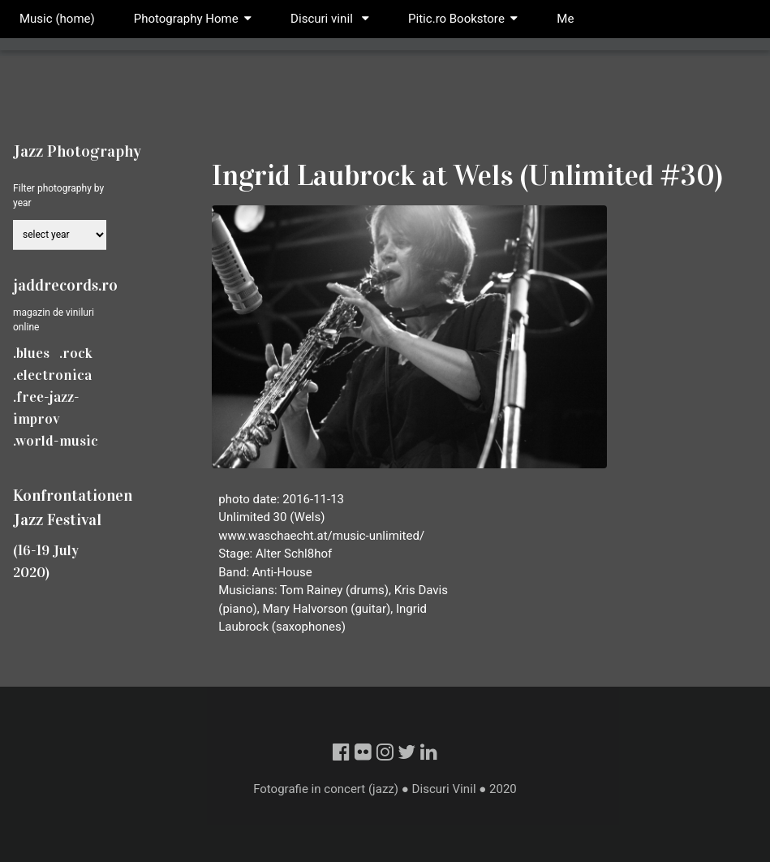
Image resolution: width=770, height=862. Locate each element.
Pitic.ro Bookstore (463, 19)
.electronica (52, 375)
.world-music (55, 441)
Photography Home (186, 19)
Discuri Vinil (444, 789)
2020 (503, 789)
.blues (31, 353)
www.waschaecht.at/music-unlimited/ (321, 536)
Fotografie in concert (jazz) (325, 789)
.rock (75, 353)
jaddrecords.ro (65, 285)
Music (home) (57, 19)
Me (565, 19)
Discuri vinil (329, 19)
